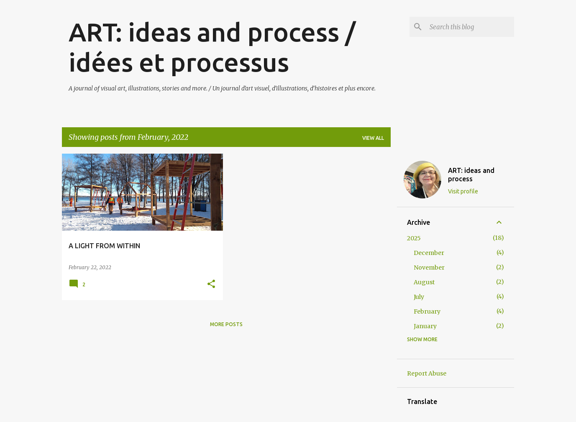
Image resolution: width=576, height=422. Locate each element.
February (427, 311)
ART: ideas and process (471, 175)
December (429, 253)
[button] (211, 284)
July (419, 297)
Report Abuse (426, 373)
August (424, 282)
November (429, 267)
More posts (226, 324)
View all (373, 138)
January (425, 326)
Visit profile (463, 191)
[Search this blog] (470, 27)
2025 (414, 238)
